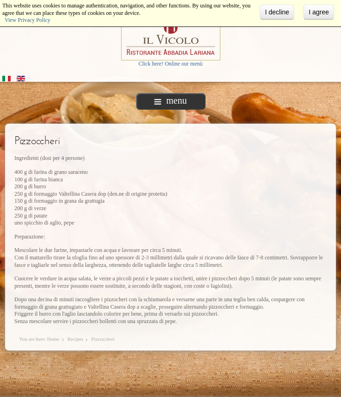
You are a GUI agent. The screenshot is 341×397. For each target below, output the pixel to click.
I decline (277, 12)
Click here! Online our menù (171, 63)
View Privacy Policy (28, 20)
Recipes (75, 339)
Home (53, 339)
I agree (319, 12)
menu (170, 100)
